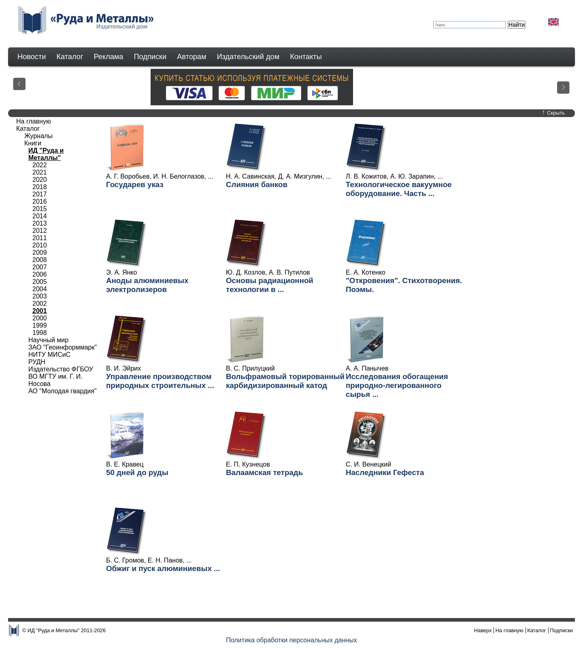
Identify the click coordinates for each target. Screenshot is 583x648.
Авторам (191, 57)
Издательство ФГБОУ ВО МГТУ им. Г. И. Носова (60, 376)
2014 (39, 216)
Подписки (150, 57)
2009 (39, 252)
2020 (39, 179)
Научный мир (48, 340)
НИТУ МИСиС (49, 354)
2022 (39, 165)
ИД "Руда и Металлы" (46, 154)
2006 (39, 274)
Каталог (69, 57)
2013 (39, 223)
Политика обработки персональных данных (291, 640)
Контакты (306, 57)
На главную (33, 121)
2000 (39, 318)
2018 (39, 186)
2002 (39, 303)
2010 (39, 245)
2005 (39, 281)
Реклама (108, 57)
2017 (39, 194)
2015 (39, 208)
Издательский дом (248, 57)
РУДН (36, 361)
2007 (39, 267)
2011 (39, 237)
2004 (39, 289)
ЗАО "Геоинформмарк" (62, 347)
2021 (39, 172)
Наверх (483, 630)
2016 (39, 201)
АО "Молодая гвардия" (62, 391)
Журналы (38, 135)
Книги (32, 143)
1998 (39, 332)
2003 (39, 296)
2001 (39, 310)
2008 (39, 259)
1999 (39, 325)
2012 (39, 230)
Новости (31, 57)
